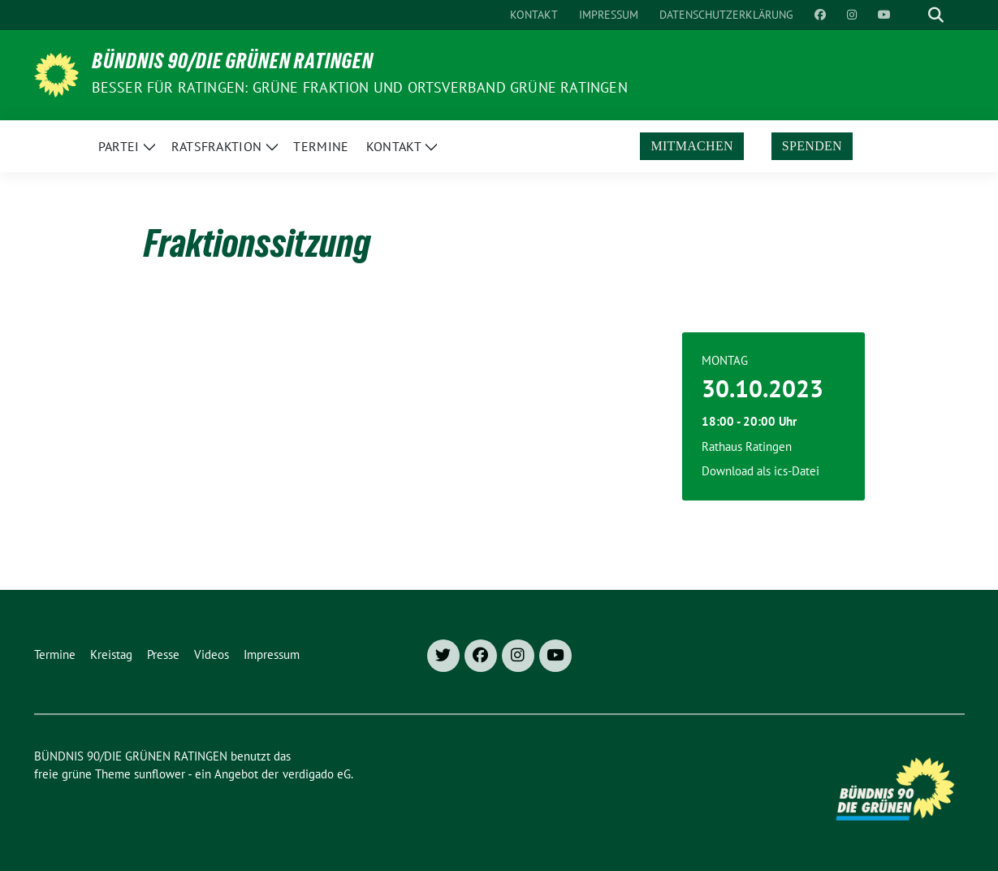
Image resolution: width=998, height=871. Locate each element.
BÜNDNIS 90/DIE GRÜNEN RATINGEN (233, 64)
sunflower (159, 774)
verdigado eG (317, 774)
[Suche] (912, 15)
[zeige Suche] (936, 15)
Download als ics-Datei (760, 471)
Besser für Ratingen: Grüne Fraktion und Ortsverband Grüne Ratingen (360, 87)
